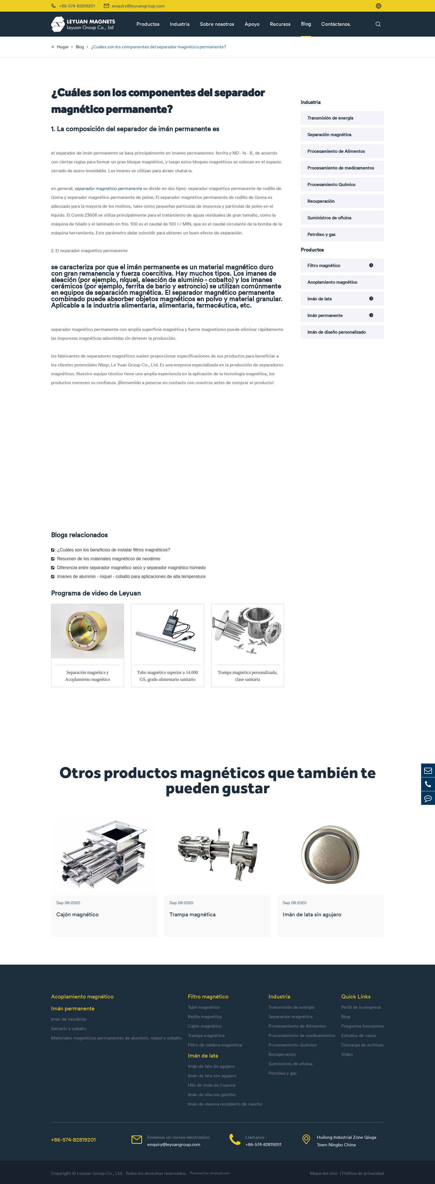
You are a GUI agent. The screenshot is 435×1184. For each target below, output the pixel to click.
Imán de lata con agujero (212, 1075)
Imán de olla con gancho (212, 1094)
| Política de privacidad (362, 1173)
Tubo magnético (203, 1007)
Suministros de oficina (329, 217)
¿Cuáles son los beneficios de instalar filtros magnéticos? (110, 549)
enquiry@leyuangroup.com (138, 6)
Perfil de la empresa (361, 1007)
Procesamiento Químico (331, 184)
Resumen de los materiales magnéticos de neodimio (105, 558)
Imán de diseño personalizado (336, 332)
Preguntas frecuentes (362, 1026)
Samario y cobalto (68, 1028)
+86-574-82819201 (73, 1139)
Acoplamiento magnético (332, 282)
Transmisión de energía (330, 118)
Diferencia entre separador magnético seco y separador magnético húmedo (128, 567)
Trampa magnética (193, 914)
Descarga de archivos (362, 1045)
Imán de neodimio (69, 1019)
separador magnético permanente (109, 188)
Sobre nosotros (217, 24)
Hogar (63, 46)
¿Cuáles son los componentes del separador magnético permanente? (158, 46)
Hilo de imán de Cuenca (211, 1085)
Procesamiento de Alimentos (336, 151)
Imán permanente (325, 315)
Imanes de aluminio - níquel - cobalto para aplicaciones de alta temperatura (128, 576)
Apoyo (252, 24)
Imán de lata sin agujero (312, 914)
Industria (179, 24)
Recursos (280, 24)
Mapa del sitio (325, 1173)
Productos (148, 24)
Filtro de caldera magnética (215, 1045)
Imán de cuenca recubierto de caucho (225, 1104)
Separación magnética (329, 134)
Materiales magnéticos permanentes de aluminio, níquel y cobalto (116, 1038)
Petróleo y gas (321, 234)
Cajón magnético (77, 914)
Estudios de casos (358, 1035)
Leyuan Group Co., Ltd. (100, 1173)
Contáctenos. (336, 24)
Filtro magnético (323, 265)
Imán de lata (319, 298)
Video (347, 1054)
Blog (306, 24)
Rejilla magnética (205, 1016)
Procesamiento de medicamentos (340, 168)
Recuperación (321, 201)
